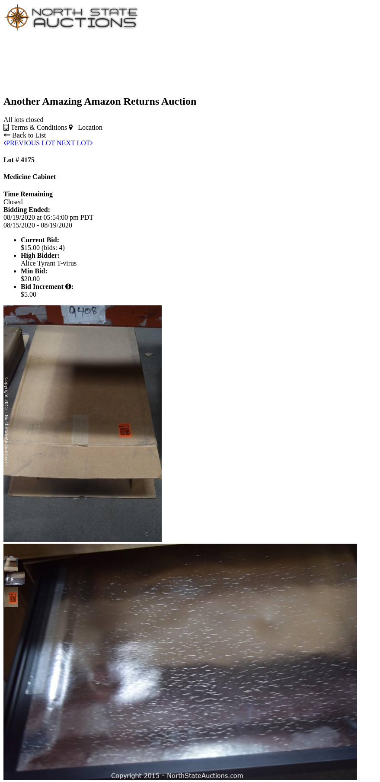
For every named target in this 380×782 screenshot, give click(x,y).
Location (85, 127)
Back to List (24, 135)
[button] (11, 562)
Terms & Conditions (35, 127)
